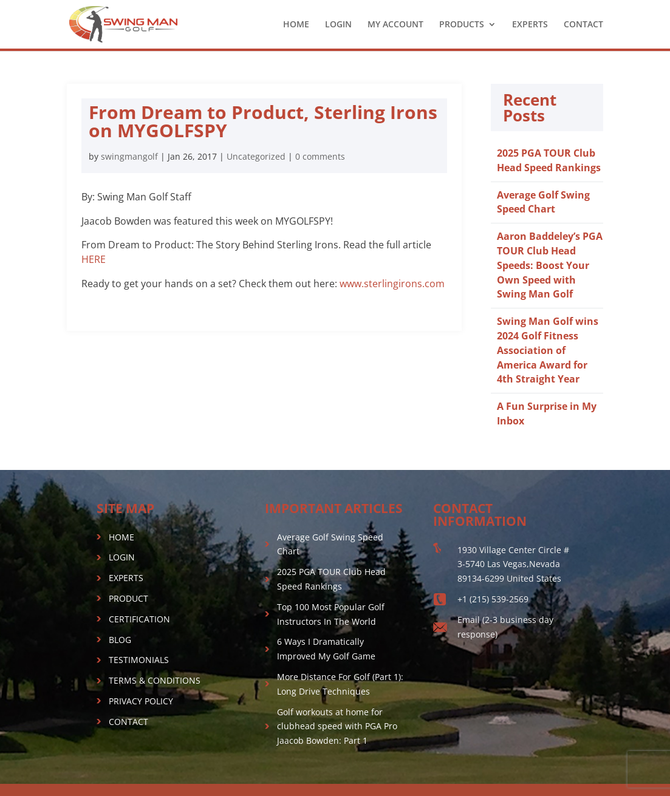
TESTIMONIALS (139, 659)
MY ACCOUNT (395, 25)
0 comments (320, 156)
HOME (296, 25)
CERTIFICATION (139, 619)
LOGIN (338, 25)
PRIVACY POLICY (141, 701)
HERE (93, 259)
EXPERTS (530, 25)
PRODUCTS (461, 25)
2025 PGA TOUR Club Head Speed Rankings (549, 160)
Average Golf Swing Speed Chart (543, 202)
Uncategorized (256, 156)
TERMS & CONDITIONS (154, 680)
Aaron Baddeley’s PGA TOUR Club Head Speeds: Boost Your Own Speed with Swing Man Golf (550, 265)
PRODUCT (128, 598)
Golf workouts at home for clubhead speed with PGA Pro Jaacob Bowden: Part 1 (337, 726)
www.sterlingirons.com (392, 283)
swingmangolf (129, 156)
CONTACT (583, 25)
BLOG (120, 639)
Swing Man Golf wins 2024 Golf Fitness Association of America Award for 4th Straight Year (547, 350)
